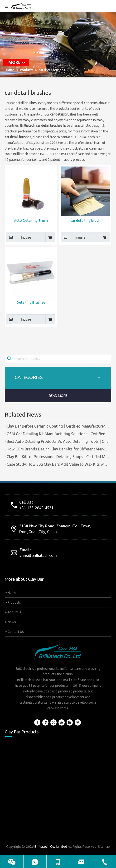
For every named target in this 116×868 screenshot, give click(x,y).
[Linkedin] (45, 722)
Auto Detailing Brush (31, 220)
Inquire (18, 237)
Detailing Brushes (30, 302)
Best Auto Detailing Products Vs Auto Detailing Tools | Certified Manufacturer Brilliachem (58, 441)
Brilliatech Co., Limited (50, 846)
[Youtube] (61, 722)
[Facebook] (37, 722)
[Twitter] (53, 722)
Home (10, 593)
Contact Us (14, 632)
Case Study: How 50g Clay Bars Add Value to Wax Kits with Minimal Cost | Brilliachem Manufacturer (58, 464)
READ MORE (58, 396)
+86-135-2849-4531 (36, 508)
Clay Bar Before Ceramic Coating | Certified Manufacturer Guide (58, 426)
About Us (13, 612)
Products (13, 602)
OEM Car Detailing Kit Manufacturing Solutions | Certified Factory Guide (58, 434)
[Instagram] (70, 722)
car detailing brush (85, 220)
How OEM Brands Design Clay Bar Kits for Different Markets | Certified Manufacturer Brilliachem (58, 449)
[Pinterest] (78, 722)
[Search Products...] (62, 358)
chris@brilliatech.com (38, 555)
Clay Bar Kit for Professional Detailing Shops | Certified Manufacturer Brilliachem (58, 456)
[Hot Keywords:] (9, 358)
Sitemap (104, 846)
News (10, 622)
